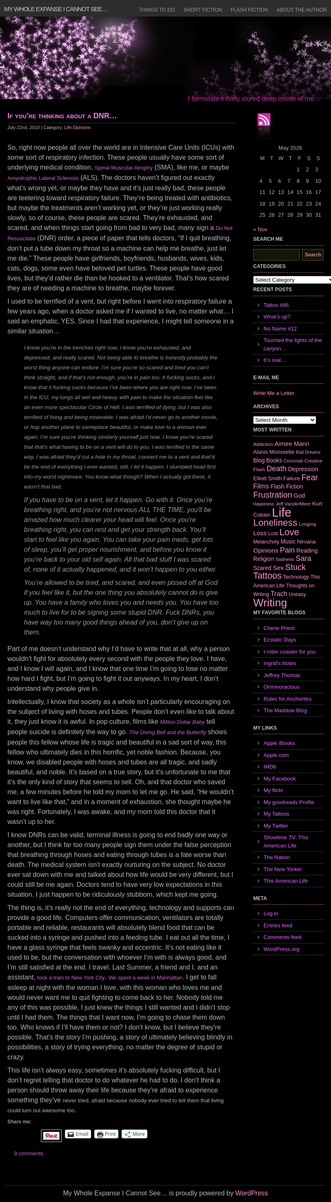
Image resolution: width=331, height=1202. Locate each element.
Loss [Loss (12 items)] (260, 532)
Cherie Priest (279, 628)
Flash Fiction (249, 10)
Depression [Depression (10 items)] (303, 469)
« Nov (260, 229)
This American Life (286, 881)
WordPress (251, 1193)
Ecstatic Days (280, 640)
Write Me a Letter (273, 393)
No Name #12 (280, 329)
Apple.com (276, 755)
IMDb (270, 767)
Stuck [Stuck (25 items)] (295, 567)
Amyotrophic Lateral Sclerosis (43, 178)
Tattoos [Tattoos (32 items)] (267, 576)
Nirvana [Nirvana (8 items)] (306, 542)
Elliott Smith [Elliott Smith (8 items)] (267, 478)
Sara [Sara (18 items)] (304, 558)
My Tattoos (277, 814)
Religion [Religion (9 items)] (263, 559)
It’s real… (275, 360)
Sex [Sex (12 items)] (278, 567)
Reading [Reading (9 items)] (306, 550)
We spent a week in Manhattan (145, 978)
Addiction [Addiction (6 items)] (263, 444)
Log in (271, 913)
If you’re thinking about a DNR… (62, 116)
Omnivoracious (282, 687)
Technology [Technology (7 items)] (296, 577)
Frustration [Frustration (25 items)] (272, 494)
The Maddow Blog (285, 710)
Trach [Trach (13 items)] (279, 593)
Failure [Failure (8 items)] (291, 478)
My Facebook (280, 779)
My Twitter (276, 826)
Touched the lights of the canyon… (293, 344)
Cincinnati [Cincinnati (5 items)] (293, 460)
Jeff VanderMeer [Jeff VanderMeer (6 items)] (293, 503)
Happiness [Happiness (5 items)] (263, 503)
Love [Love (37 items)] (289, 532)
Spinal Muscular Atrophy (124, 168)
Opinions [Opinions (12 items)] (265, 550)
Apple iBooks (279, 743)
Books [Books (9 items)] (274, 460)
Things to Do (157, 10)
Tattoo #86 (276, 305)
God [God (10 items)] (299, 495)
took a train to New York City (71, 978)
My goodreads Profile (289, 802)
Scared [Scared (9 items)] (262, 568)
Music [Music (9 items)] (288, 541)
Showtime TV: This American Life (286, 841)
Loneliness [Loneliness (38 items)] (275, 522)
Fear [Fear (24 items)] (309, 477)
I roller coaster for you (290, 652)
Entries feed (278, 925)
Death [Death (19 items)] (276, 469)
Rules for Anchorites (288, 699)
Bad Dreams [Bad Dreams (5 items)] (308, 452)
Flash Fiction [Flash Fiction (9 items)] (287, 486)
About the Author (301, 10)
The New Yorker (283, 869)
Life (68, 127)
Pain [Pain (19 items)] (287, 550)
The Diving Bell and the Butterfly (167, 732)
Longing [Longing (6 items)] (307, 524)
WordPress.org (281, 949)
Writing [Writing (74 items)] (270, 602)
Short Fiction (203, 10)
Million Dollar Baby (182, 722)
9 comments (28, 1153)
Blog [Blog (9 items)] (259, 460)
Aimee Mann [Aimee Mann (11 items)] (292, 443)
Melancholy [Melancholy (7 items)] (266, 542)
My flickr (273, 790)
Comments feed (283, 937)
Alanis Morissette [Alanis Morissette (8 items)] (274, 452)
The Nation (277, 857)
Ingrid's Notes (280, 663)
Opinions (82, 127)
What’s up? (277, 317)
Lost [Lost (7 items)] (273, 533)
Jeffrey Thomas (282, 675)
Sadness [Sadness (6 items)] (285, 559)
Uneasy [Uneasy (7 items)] (297, 594)
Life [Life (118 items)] (281, 512)
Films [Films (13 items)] (261, 486)
